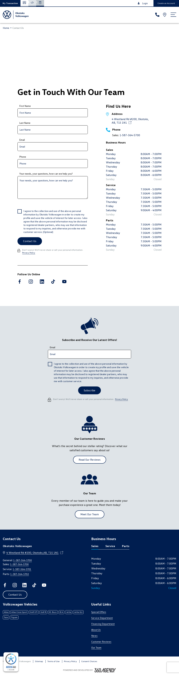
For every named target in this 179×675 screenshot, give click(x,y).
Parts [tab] (125, 546)
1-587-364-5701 (22, 569)
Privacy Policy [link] (28, 252)
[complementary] (10, 662)
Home (6, 28)
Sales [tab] (94, 546)
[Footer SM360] (105, 670)
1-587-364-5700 (130, 135)
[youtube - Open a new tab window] (64, 281)
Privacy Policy (70, 661)
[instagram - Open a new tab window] (31, 281)
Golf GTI (34, 612)
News (94, 635)
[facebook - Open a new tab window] (19, 281)
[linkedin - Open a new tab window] (42, 281)
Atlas (6, 612)
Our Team (96, 647)
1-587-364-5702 (19, 574)
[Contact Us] (29, 241)
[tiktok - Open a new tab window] (53, 281)
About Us (96, 629)
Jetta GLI (78, 612)
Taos (6, 617)
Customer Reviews (101, 641)
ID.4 (61, 612)
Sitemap (39, 661)
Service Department (102, 617)
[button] (10, 3)
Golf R (43, 612)
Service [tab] (110, 546)
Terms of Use (53, 661)
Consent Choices (89, 661)
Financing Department (103, 623)
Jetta (68, 612)
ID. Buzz (53, 612)
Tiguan (14, 617)
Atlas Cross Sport (19, 612)
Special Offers (98, 611)
